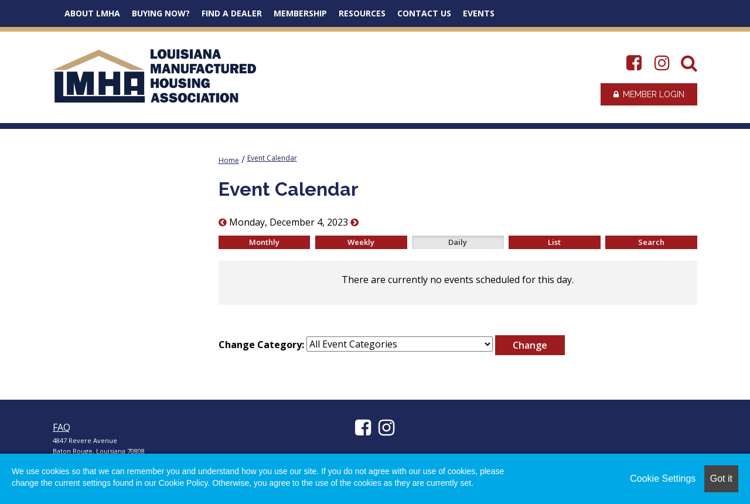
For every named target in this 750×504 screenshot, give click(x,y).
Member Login (648, 94)
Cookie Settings (663, 478)
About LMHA (92, 13)
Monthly (264, 242)
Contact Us (424, 13)
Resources (362, 13)
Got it (721, 478)
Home (229, 160)
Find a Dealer (232, 13)
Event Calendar (272, 158)
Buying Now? (161, 13)
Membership (300, 13)
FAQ (61, 427)
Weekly (360, 242)
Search (651, 242)
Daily (457, 242)
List (554, 242)
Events (479, 13)
